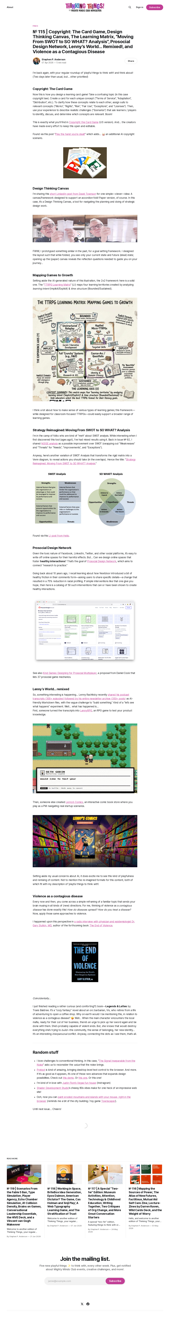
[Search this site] (130, 7)
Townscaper (108, 1101)
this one (82, 1077)
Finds (35, 26)
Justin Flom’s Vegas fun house (79, 1082)
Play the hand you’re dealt (70, 134)
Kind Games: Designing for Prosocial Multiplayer (69, 673)
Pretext (41, 1069)
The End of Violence (101, 925)
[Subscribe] (115, 1281)
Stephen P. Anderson (53, 59)
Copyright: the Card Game (84, 122)
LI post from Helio (59, 535)
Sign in (139, 7)
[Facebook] (87, 1304)
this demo (68, 1077)
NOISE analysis (49, 443)
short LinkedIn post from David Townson (73, 193)
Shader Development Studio (53, 1088)
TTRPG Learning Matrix (57, 284)
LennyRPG (86, 710)
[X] (82, 1304)
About (10, 7)
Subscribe (154, 7)
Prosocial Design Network (101, 561)
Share (131, 61)
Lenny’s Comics (74, 802)
